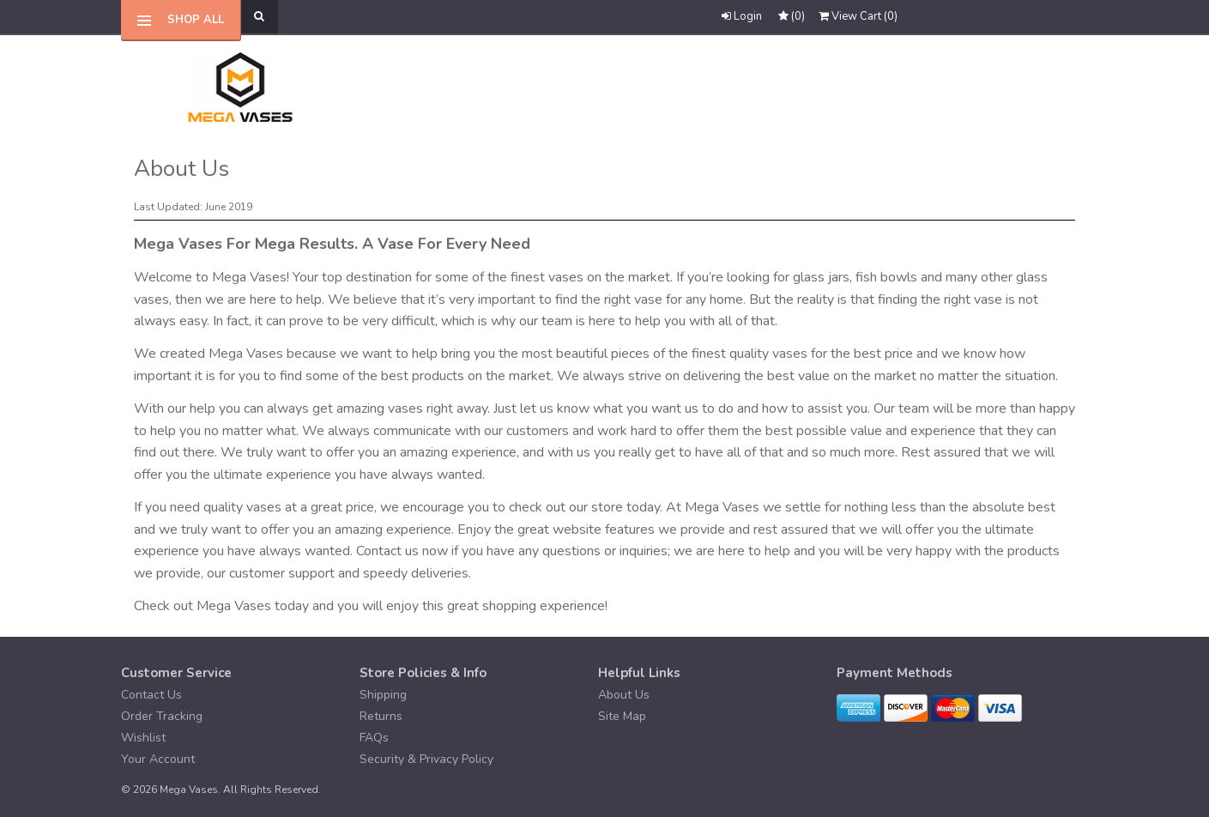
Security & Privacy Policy (426, 759)
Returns (381, 716)
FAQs (374, 737)
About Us (624, 695)
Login (742, 16)
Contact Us (151, 695)
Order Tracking (162, 716)
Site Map (622, 716)
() (858, 16)
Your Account (158, 759)
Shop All (195, 19)
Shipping (383, 695)
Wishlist (143, 737)
